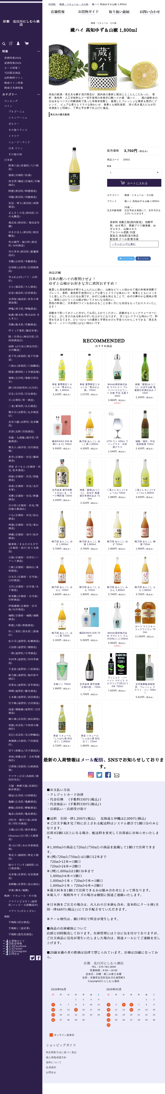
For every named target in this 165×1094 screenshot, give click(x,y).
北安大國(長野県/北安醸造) (23, 424)
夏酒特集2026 (12, 63)
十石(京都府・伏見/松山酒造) (23, 517)
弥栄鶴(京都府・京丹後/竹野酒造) (23, 598)
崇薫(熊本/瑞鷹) (18, 890)
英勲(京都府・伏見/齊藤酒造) (23, 498)
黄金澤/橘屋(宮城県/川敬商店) (24, 183)
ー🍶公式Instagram (13, 951)
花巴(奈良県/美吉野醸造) (24, 735)
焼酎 (7, 916)
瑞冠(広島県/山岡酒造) (22, 795)
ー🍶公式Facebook (13, 946)
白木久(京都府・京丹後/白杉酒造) (23, 579)
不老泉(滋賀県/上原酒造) (24, 669)
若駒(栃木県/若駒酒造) (22, 324)
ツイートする (126, 259)
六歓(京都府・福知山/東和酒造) (23, 569)
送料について (53, 1062)
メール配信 (91, 760)
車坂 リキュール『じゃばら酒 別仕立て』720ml (90, 738)
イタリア (13, 136)
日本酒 (8, 160)
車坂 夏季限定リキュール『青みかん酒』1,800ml (62, 387)
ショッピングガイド (61, 1045)
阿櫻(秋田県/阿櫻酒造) (22, 191)
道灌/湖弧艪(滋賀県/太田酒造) (24, 711)
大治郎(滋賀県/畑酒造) (22, 647)
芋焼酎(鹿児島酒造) (20, 934)
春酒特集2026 (12, 58)
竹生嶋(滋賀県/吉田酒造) (24, 703)
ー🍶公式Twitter (11, 948)
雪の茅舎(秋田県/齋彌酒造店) (23, 253)
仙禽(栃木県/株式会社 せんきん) (24, 317)
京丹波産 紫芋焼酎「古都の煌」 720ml (89, 687)
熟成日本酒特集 (13, 88)
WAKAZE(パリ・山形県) (22, 279)
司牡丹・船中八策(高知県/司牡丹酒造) (22, 822)
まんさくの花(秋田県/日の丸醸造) (23, 215)
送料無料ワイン (13, 78)
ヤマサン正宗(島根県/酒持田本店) (23, 778)
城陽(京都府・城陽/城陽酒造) (23, 617)
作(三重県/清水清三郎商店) (23, 633)
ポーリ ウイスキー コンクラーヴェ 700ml (145, 629)
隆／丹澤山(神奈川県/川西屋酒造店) (23, 339)
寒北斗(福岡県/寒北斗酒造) (23, 857)
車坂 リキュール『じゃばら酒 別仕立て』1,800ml (62, 738)
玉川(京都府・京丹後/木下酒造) (23, 588)
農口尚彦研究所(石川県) (23, 388)
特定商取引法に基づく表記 (61, 1052)
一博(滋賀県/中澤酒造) (22, 653)
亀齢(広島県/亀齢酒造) (22, 801)
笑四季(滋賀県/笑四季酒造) (23, 661)
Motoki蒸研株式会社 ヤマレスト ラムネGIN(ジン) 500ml (117, 636)
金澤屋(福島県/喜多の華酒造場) (23, 301)
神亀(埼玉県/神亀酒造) (22, 309)
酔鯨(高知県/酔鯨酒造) (22, 808)
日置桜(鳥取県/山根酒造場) (23, 768)
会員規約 (51, 1067)
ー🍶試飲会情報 (11, 943)
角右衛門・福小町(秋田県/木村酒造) (22, 244)
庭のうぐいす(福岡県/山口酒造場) (23, 867)
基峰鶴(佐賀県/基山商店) (24, 884)
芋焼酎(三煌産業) (19, 928)
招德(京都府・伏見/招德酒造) (23, 478)
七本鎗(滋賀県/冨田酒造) (24, 697)
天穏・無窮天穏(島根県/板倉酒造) (23, 788)
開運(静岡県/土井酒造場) (24, 372)
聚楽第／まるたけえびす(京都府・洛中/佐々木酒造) (23, 548)
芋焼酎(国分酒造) (19, 922)
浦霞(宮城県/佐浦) (20, 175)
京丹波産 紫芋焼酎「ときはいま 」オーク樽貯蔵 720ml (62, 493)
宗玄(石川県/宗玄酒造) (22, 394)
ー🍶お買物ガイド (12, 941)
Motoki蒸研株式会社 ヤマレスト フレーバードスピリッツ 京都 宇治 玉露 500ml (117, 390)
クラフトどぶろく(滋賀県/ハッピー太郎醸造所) (23, 903)
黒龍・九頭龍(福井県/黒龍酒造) (23, 439)
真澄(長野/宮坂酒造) (21, 431)
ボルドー (13, 124)
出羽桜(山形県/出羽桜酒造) (23, 269)
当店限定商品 (12, 73)
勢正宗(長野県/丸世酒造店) (23, 414)
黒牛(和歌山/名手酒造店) (24, 750)
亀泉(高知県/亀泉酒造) (22, 814)
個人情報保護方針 (56, 1057)
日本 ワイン (15, 148)
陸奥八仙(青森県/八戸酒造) (23, 167)
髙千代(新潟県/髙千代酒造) (23, 358)
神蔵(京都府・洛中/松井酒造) (23, 536)
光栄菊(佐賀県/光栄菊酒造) (23, 876)
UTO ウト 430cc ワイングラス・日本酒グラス (117, 444)
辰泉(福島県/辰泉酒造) (22, 293)
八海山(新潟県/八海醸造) (24, 366)
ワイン (8, 106)
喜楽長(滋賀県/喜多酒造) (24, 685)
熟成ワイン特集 (13, 83)
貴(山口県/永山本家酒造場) (23, 847)
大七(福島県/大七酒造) (22, 287)
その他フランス (17, 130)
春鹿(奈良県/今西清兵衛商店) (23, 727)
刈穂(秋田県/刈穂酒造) (22, 197)
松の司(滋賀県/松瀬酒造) (24, 641)
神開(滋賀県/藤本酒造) (22, 691)
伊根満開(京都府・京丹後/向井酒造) (22, 608)
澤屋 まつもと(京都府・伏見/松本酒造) (24, 469)
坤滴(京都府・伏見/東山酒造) (23, 527)
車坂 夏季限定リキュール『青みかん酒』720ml (90, 387)
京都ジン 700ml (62, 684)
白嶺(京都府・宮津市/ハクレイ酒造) (23, 559)
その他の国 (15, 154)
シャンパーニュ (17, 117)
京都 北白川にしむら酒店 (21, 23)
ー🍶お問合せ (9, 954)
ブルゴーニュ (16, 111)
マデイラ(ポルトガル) (22, 911)
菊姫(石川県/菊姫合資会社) (23, 380)
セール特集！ (12, 68)
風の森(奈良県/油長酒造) (24, 719)
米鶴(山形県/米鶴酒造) (22, 261)
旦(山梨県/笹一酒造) (21, 400)
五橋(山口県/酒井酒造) (22, 829)
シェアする (143, 259)
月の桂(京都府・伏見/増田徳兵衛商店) (23, 507)
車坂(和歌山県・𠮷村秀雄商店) (24, 759)
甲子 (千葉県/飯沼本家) (23, 330)
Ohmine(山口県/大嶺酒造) (23, 838)
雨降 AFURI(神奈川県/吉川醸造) (23, 348)
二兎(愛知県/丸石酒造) (22, 406)
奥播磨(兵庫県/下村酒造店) (23, 743)
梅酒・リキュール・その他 (20, 896)
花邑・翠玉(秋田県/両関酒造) (23, 205)
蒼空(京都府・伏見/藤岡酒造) (23, 459)
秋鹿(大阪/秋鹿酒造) (21, 625)
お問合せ (51, 1072)
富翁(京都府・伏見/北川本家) (23, 488)
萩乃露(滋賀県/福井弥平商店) (23, 677)
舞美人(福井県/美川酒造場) (23, 449)
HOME (52, 4)
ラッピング (11, 101)
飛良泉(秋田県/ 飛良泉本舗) (24, 224)
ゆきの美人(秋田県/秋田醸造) (23, 234)
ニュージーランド (19, 142)
